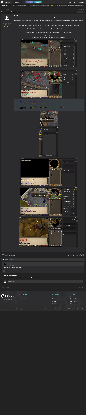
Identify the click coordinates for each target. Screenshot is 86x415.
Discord (29, 2)
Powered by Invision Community (60, 308)
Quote (7, 270)
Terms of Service (73, 298)
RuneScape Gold (73, 301)
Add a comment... (12, 281)
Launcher (37, 2)
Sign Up (81, 2)
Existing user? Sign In (72, 2)
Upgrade (54, 303)
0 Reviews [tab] (12, 259)
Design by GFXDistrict (80, 308)
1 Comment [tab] (5, 259)
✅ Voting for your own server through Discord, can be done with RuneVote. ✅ (23, 5)
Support (54, 301)
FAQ (71, 296)
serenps (8, 263)
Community (54, 296)
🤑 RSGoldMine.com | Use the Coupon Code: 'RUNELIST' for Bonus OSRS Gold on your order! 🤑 (46, 5)
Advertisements (73, 299)
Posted (10, 265)
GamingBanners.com (74, 303)
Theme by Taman (71, 308)
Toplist (53, 298)
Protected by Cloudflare (48, 308)
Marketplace (55, 299)
